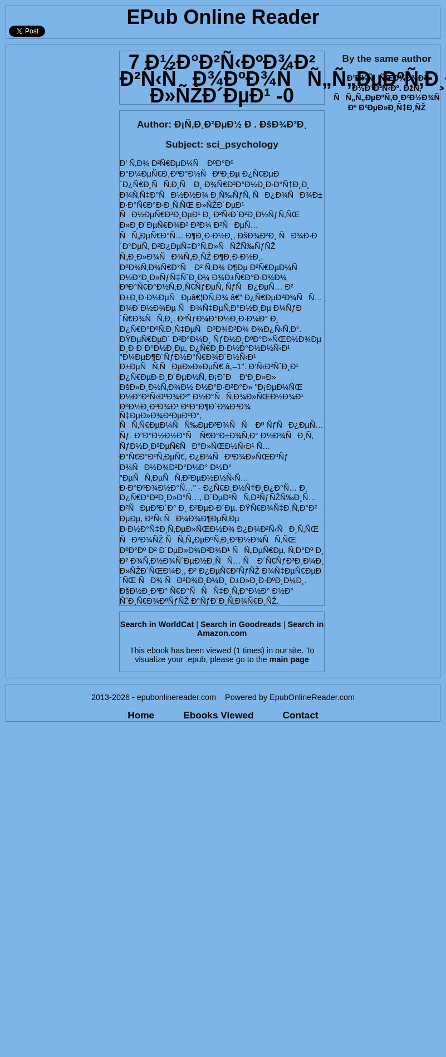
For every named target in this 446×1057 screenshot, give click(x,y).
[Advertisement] (104, 149)
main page (289, 659)
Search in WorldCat (157, 624)
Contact (300, 715)
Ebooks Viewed (218, 715)
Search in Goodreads (240, 624)
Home (141, 715)
